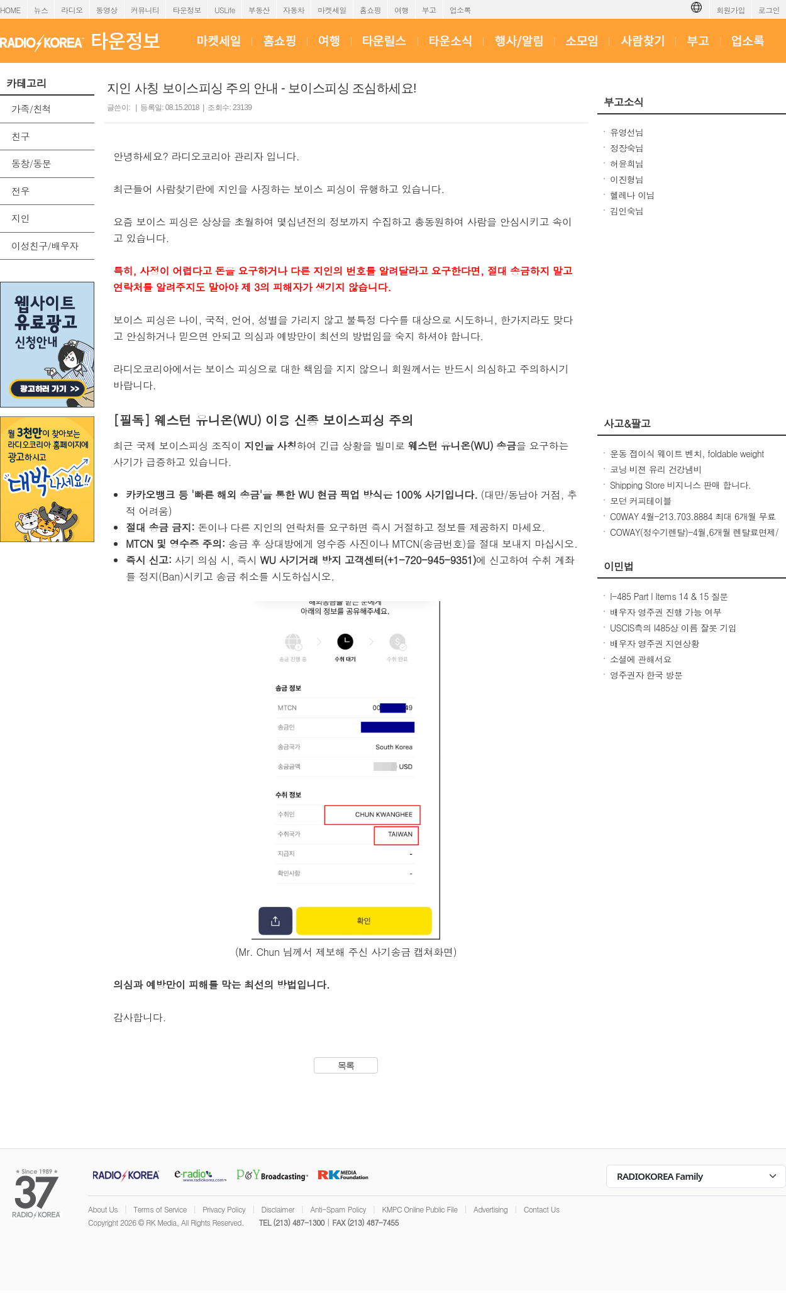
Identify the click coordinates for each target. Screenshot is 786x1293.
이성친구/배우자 (44, 245)
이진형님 (627, 179)
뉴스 (41, 9)
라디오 (71, 9)
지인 (20, 218)
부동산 (259, 9)
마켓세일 (332, 9)
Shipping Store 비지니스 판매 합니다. (680, 485)
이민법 (619, 566)
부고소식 (624, 101)
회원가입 (730, 9)
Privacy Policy (223, 1209)
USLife (224, 9)
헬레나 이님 (632, 195)
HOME (10, 9)
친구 (20, 136)
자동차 (293, 9)
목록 (346, 1065)
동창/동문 (31, 163)
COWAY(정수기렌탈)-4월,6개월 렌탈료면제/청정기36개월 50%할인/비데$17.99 (694, 538)
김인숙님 (627, 210)
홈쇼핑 (370, 9)
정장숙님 (627, 148)
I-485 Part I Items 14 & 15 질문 (669, 596)
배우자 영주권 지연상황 (654, 643)
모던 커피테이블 (641, 500)
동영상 (107, 9)
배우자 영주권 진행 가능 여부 (665, 612)
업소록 (460, 9)
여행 (401, 9)
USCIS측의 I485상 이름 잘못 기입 (673, 627)
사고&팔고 (627, 423)
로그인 (769, 9)
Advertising (490, 1209)
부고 (429, 9)
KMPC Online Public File (419, 1209)
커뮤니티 (145, 9)
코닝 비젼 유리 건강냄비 (656, 469)
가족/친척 (31, 108)
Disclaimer (278, 1209)
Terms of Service (160, 1209)
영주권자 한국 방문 (646, 675)
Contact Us (542, 1209)
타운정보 (186, 9)
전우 (20, 190)
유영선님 (627, 132)
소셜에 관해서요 (641, 659)
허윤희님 (627, 163)
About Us (103, 1209)
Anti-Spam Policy (338, 1209)
